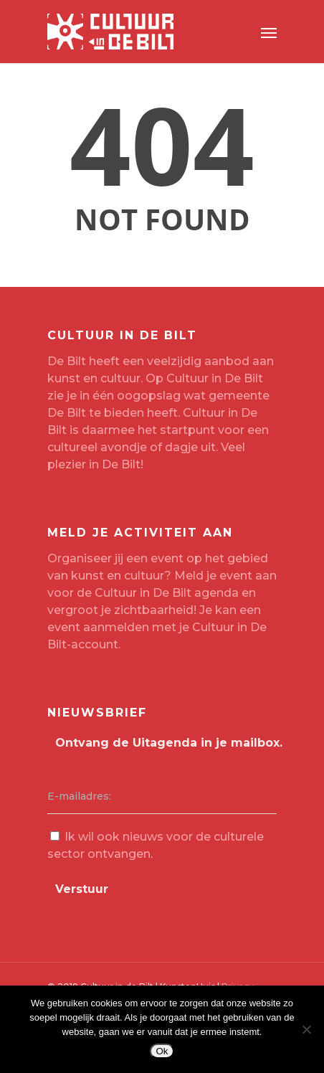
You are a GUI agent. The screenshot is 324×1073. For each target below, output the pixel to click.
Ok (162, 1051)
